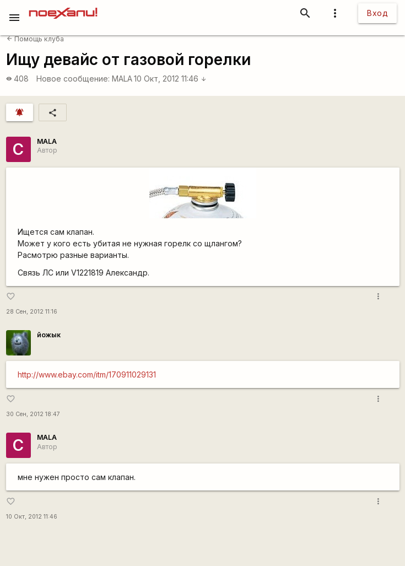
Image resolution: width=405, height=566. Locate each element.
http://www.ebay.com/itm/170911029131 (87, 374)
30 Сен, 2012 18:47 (33, 414)
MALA (122, 78)
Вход (377, 13)
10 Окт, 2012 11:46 (170, 78)
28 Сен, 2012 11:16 (31, 311)
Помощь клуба (35, 39)
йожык (49, 335)
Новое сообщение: (73, 78)
